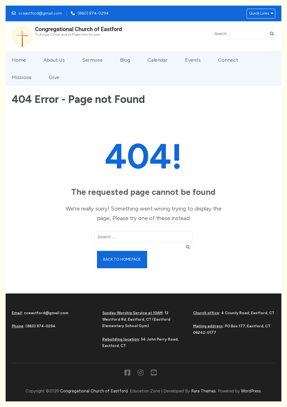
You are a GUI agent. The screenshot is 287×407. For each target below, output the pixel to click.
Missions (21, 77)
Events (193, 60)
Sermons (92, 60)
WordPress (251, 391)
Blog (125, 60)
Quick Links (259, 13)
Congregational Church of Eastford (78, 29)
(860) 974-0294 (93, 13)
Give (54, 77)
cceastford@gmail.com (40, 13)
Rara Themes (203, 391)
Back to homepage (122, 259)
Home (19, 60)
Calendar (157, 60)
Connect (228, 60)
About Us (54, 60)
